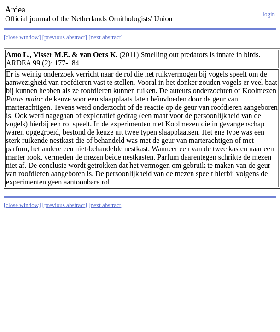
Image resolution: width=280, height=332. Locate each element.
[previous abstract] (64, 37)
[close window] (22, 37)
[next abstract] (105, 37)
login (268, 14)
